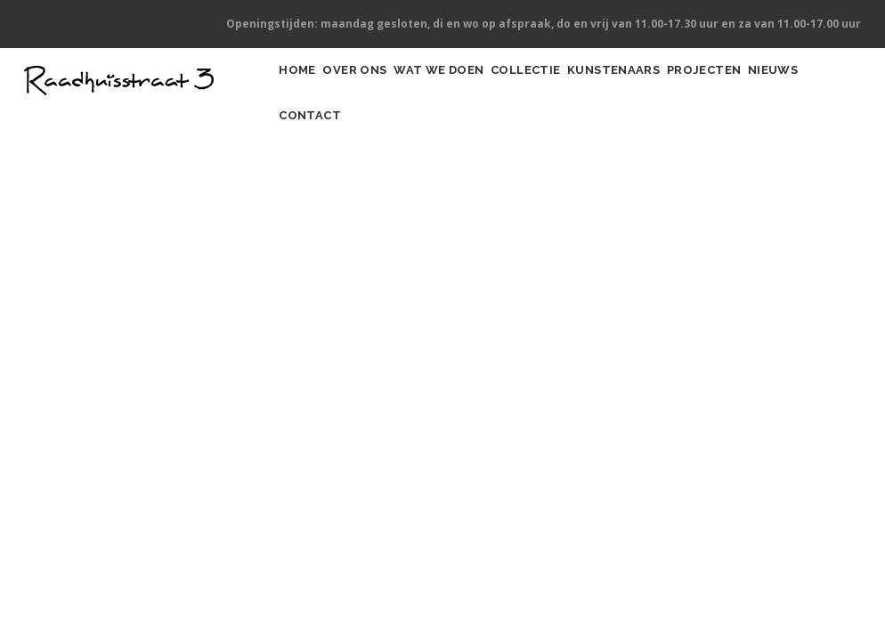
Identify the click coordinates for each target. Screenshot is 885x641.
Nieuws (311, 167)
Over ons (376, 87)
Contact (389, 167)
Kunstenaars (684, 87)
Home (304, 87)
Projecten (791, 87)
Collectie (579, 87)
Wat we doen (476, 87)
